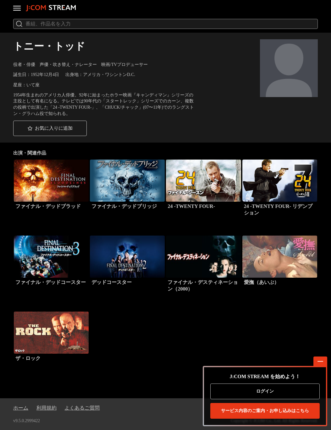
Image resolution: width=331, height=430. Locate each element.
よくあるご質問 (82, 408)
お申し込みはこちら (265, 411)
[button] (50, 128)
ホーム (20, 408)
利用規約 (46, 408)
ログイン (265, 391)
